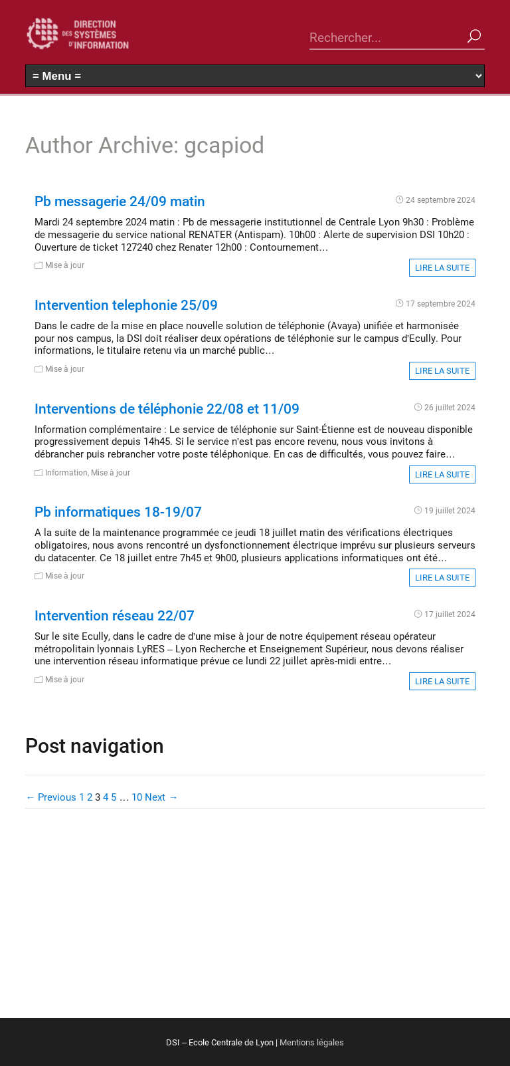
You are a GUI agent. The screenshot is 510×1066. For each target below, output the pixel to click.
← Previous (50, 796)
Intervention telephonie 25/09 (126, 304)
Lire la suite (442, 267)
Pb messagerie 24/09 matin (120, 201)
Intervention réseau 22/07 (115, 615)
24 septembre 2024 (440, 199)
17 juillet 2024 (449, 613)
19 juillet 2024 (449, 510)
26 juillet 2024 (449, 407)
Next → (161, 796)
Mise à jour (64, 264)
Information (66, 472)
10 (136, 796)
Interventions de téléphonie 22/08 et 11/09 (167, 408)
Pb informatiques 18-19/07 (118, 511)
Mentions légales (312, 1042)
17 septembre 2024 (440, 303)
